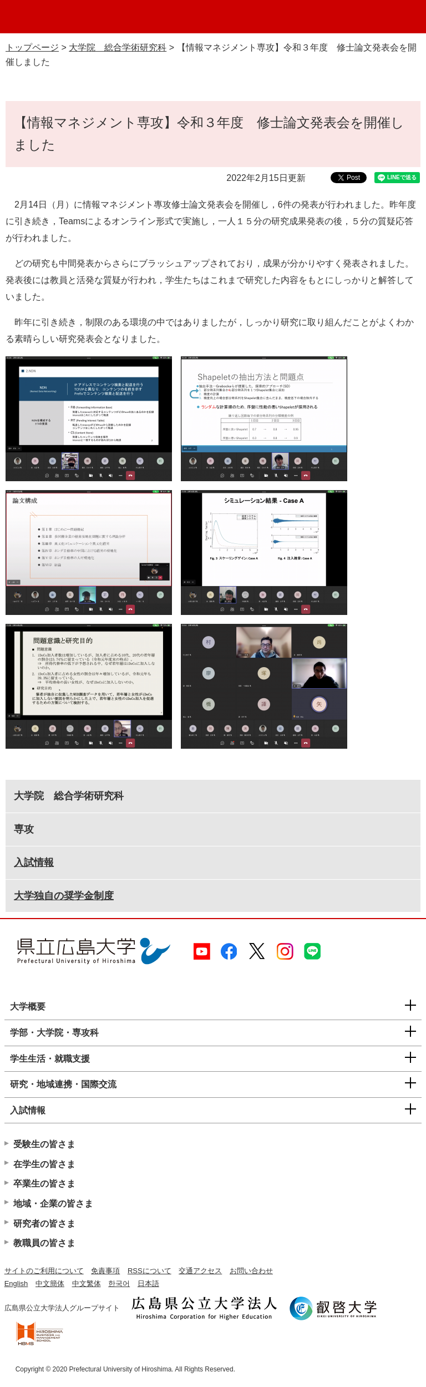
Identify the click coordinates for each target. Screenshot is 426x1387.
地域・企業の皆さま (53, 1203)
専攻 (24, 829)
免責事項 (105, 1271)
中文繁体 (86, 1283)
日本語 (148, 1283)
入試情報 (34, 862)
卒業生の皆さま (44, 1183)
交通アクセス (200, 1271)
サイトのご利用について (44, 1271)
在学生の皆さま (44, 1164)
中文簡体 (50, 1283)
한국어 (119, 1283)
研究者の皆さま (44, 1223)
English (16, 1283)
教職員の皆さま (44, 1243)
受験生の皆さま (44, 1144)
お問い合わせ (251, 1271)
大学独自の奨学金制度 (64, 895)
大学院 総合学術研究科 (117, 47)
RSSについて (149, 1271)
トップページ (32, 47)
